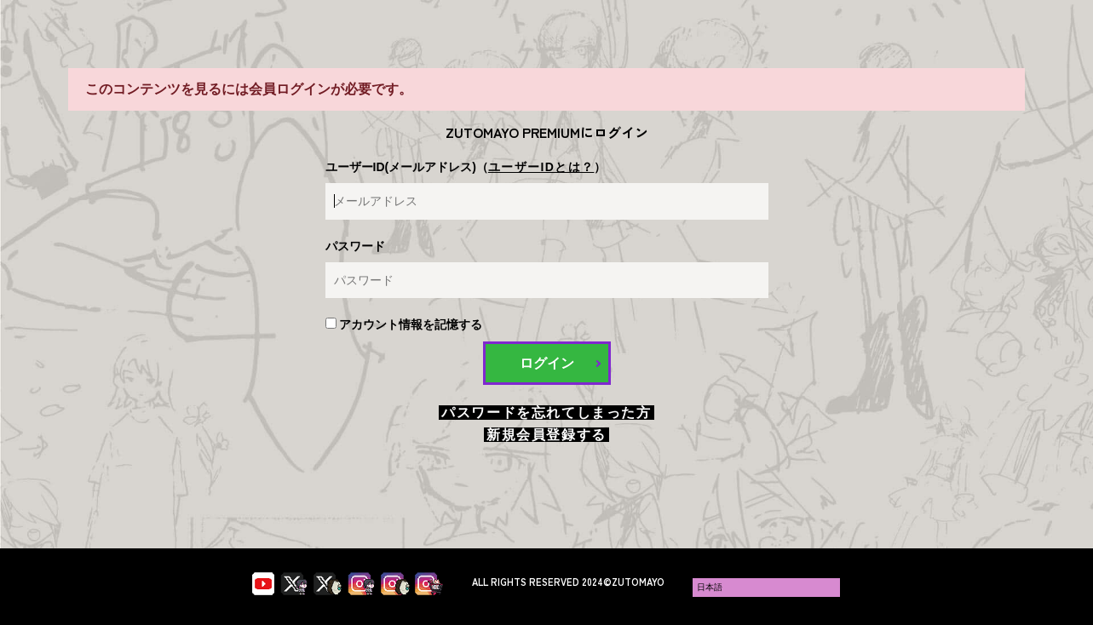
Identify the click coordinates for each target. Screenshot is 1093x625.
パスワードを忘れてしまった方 (546, 412)
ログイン (547, 363)
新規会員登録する (546, 434)
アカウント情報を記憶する (404, 324)
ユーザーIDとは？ (541, 167)
